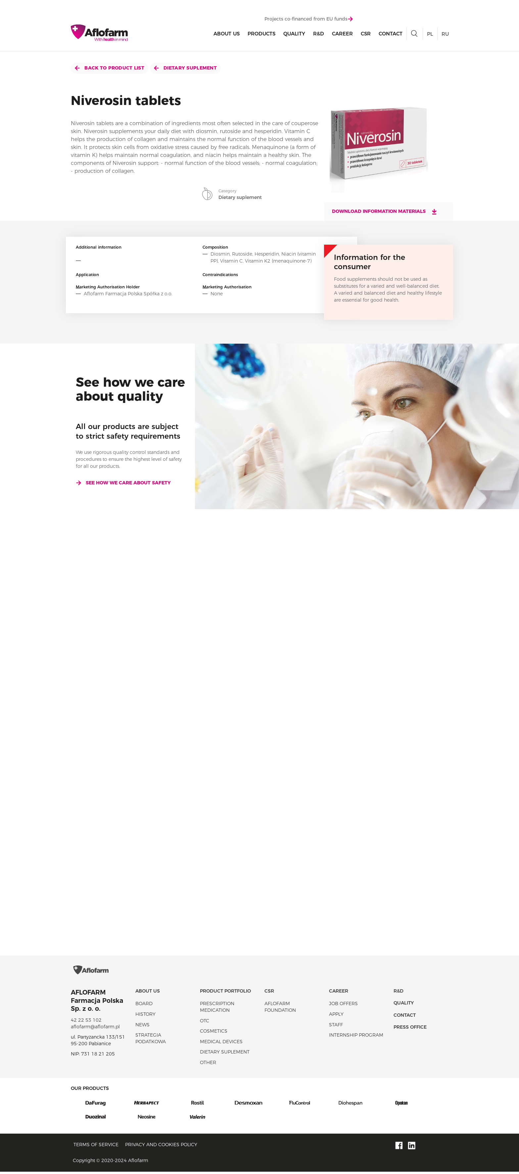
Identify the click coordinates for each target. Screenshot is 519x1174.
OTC (204, 1023)
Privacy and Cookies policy (161, 1147)
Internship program (356, 1037)
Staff (336, 1027)
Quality (294, 33)
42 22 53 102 (86, 1022)
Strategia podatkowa (150, 1040)
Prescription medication (217, 1009)
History (145, 1016)
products (261, 33)
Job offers (343, 1005)
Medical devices (221, 1044)
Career (342, 33)
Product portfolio (225, 993)
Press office (410, 1029)
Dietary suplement (185, 68)
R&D (318, 33)
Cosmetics (213, 1033)
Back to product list (109, 68)
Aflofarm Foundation (280, 1009)
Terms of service (95, 1147)
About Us (226, 33)
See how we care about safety (123, 483)
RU (445, 34)
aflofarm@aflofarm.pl (95, 1029)
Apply (336, 1016)
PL (430, 34)
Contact (390, 33)
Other (208, 1064)
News (142, 1027)
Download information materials (385, 211)
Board (144, 1005)
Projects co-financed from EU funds (308, 19)
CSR (366, 33)
